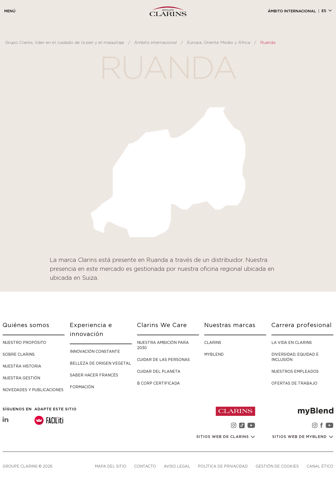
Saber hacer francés (94, 375)
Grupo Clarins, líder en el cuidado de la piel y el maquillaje (64, 42)
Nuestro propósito (24, 342)
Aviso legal (177, 466)
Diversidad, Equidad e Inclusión (295, 356)
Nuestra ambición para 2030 (163, 345)
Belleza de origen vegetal (100, 363)
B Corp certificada (158, 383)
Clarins (212, 342)
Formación (82, 387)
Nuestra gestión (21, 378)
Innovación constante (95, 351)
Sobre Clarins (19, 354)
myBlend (214, 354)
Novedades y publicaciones (33, 390)
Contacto (145, 466)
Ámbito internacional (292, 11)
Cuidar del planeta (158, 371)
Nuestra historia (22, 366)
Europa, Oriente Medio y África (218, 42)
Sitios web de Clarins (223, 437)
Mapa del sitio (110, 466)
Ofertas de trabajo (294, 383)
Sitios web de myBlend (300, 437)
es (324, 11)
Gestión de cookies (277, 466)
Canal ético (320, 466)
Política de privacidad (223, 466)
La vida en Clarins (291, 342)
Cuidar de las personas (163, 359)
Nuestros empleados (295, 371)
